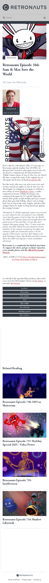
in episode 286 (35, 180)
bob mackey (24, 296)
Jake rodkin (24, 304)
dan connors (24, 315)
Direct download (29, 257)
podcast (24, 288)
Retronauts (11, 57)
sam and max (25, 307)
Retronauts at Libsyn (28, 260)
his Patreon (15, 283)
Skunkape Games (27, 192)
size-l (24, 300)
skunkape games (25, 311)
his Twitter (39, 281)
